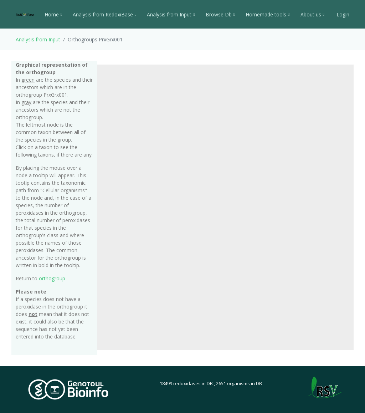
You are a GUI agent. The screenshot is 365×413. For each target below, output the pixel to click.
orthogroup (52, 278)
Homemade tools (267, 14)
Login (342, 14)
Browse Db (220, 14)
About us (312, 14)
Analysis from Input (171, 14)
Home (53, 14)
